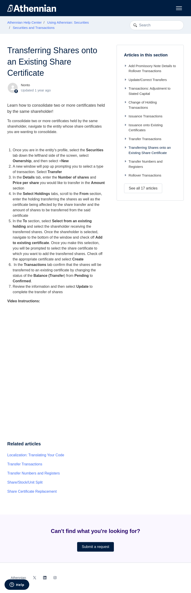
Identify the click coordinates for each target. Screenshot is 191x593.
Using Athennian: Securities (68, 22)
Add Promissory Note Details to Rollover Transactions (150, 68)
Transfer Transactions (24, 464)
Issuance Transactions (143, 116)
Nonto (25, 85)
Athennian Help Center (24, 22)
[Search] (157, 25)
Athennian (18, 578)
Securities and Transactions (33, 28)
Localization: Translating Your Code (35, 455)
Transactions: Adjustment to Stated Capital (147, 91)
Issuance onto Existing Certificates (143, 127)
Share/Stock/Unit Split (25, 482)
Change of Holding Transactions (140, 104)
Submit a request (95, 547)
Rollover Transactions (142, 175)
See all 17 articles (143, 188)
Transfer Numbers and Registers (33, 473)
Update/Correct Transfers (145, 80)
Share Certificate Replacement (32, 491)
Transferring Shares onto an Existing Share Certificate (147, 150)
